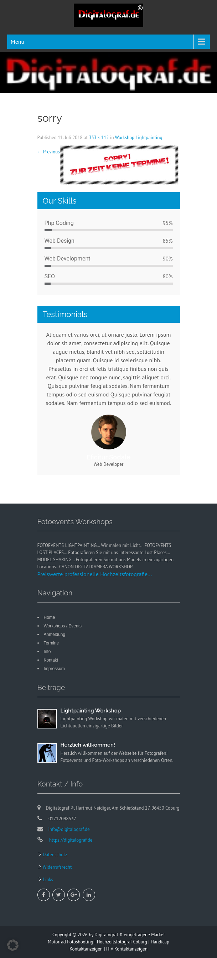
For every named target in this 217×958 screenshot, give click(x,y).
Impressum (54, 668)
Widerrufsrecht (57, 867)
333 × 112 (99, 138)
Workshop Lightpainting (138, 138)
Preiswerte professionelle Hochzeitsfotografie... (94, 574)
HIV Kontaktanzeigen (127, 949)
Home (49, 617)
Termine (51, 643)
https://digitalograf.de (70, 840)
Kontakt (51, 660)
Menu (17, 41)
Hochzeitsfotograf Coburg (122, 942)
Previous (48, 152)
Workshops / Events (63, 625)
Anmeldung (55, 634)
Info (47, 651)
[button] (13, 945)
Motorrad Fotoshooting (70, 942)
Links (47, 880)
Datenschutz (54, 855)
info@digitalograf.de (69, 829)
